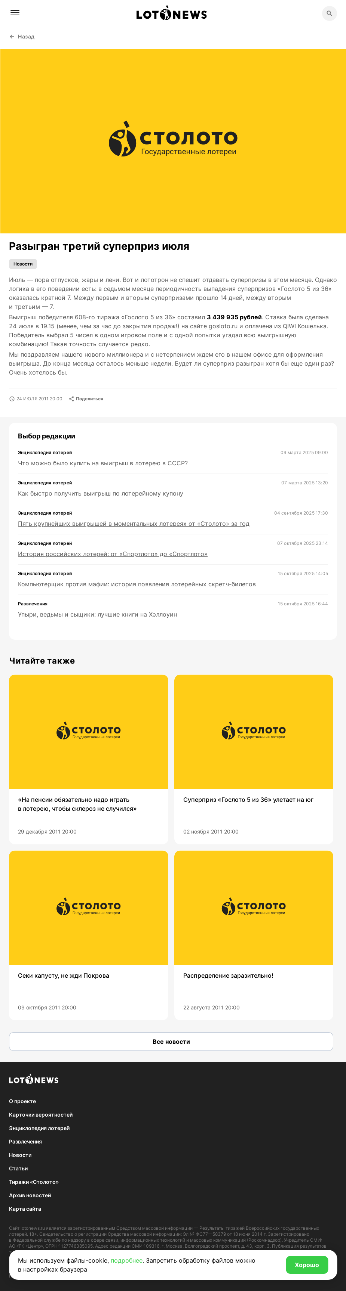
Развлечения (25, 1141)
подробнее (127, 1260)
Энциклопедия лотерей (39, 1128)
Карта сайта (25, 1208)
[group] (88, 759)
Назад (22, 36)
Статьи (18, 1168)
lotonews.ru (33, 1228)
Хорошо (307, 1265)
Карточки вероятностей (41, 1114)
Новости (23, 264)
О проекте (22, 1101)
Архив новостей (30, 1195)
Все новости (171, 1041)
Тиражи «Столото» (34, 1182)
